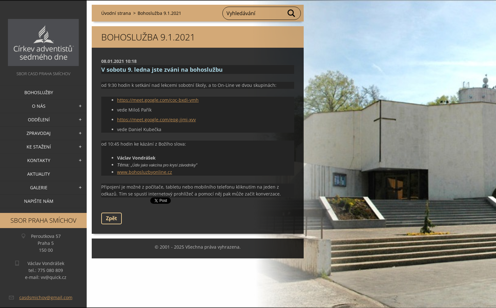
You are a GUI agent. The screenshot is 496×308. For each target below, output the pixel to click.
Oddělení (39, 120)
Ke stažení (39, 147)
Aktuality (38, 174)
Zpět (111, 218)
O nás (39, 106)
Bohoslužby (38, 92)
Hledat (292, 13)
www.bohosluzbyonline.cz (144, 172)
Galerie (38, 187)
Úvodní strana (116, 13)
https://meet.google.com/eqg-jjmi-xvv (156, 120)
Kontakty (38, 160)
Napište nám (38, 201)
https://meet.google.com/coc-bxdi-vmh (158, 100)
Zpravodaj (39, 133)
